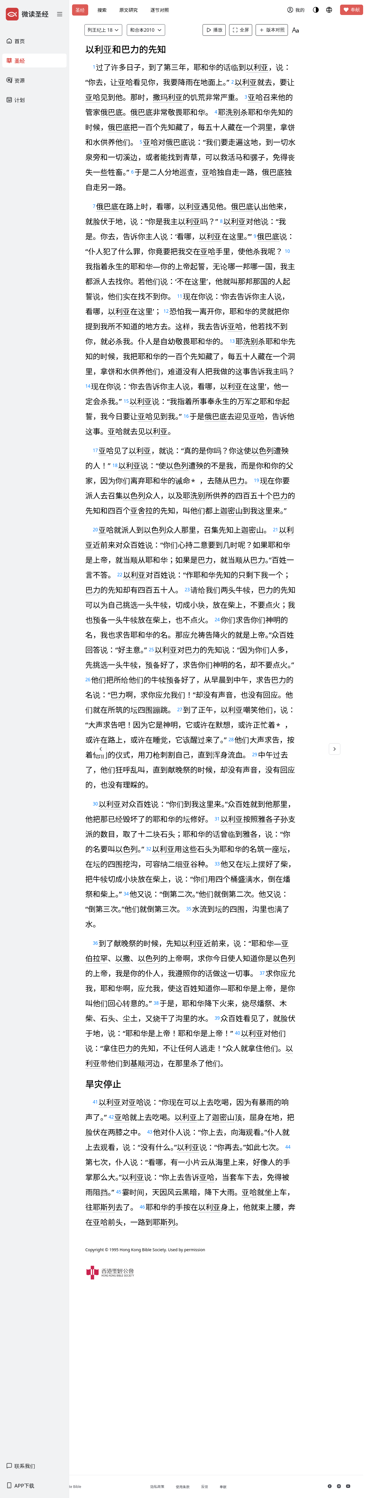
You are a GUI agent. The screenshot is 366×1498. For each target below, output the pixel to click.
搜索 (102, 10)
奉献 (351, 10)
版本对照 (282, 30)
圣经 (80, 10)
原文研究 (128, 10)
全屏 (250, 30)
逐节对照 (159, 10)
